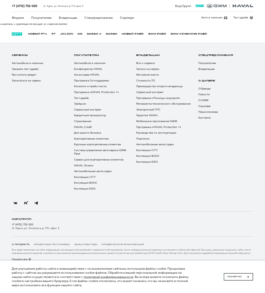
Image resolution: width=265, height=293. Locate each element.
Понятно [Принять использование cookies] (238, 277)
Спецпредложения (98, 18)
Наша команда (208, 112)
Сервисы (20, 55)
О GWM (203, 100)
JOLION (66, 34)
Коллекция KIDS (85, 188)
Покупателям (41, 18)
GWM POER (157, 34)
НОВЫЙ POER (133, 34)
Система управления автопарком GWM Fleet (100, 152)
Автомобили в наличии (27, 63)
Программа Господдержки (91, 80)
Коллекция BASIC (85, 183)
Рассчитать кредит (24, 74)
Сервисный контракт (88, 109)
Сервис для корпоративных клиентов (99, 159)
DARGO (111, 34)
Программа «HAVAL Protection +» (96, 92)
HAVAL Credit (83, 127)
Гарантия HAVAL (147, 115)
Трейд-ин (80, 104)
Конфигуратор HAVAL (88, 69)
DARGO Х (94, 34)
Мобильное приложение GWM (156, 121)
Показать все (22, 259)
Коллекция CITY (85, 177)
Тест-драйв (81, 98)
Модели (18, 18)
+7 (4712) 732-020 (22, 224)
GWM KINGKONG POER (189, 34)
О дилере (127, 18)
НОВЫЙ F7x (37, 34)
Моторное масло (147, 74)
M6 (79, 34)
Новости (204, 94)
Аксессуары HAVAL (87, 74)
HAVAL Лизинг (83, 165)
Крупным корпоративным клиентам (97, 144)
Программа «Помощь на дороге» (158, 98)
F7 (54, 34)
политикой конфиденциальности (108, 277)
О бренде (204, 88)
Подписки (143, 138)
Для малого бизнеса (87, 133)
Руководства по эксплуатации (156, 133)
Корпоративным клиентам (91, 138)
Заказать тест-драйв (25, 69)
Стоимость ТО (145, 80)
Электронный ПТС (148, 109)
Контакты (204, 117)
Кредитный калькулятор (90, 115)
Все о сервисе (145, 63)
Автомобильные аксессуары (93, 171)
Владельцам (68, 18)
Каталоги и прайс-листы (90, 86)
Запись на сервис (148, 69)
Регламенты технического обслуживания (163, 104)
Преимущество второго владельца (159, 86)
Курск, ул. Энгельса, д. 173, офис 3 (35, 228)
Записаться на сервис (26, 80)
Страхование (82, 121)
